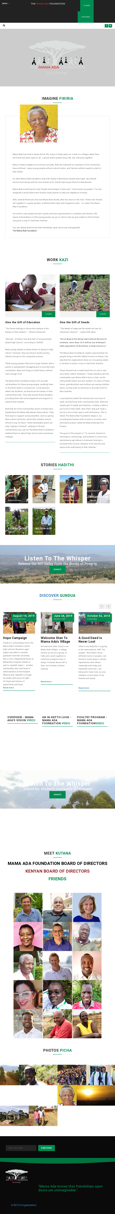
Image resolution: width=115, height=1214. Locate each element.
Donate (87, 6)
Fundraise (85, 17)
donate (57, 569)
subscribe (46, 1148)
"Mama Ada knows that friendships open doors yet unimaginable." (70, 1188)
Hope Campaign (15, 638)
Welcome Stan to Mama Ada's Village (55, 640)
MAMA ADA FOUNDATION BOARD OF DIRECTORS (57, 863)
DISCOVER (49, 595)
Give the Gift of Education (22, 322)
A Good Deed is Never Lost (90, 640)
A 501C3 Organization (23, 1205)
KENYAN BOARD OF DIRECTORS (57, 871)
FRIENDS (57, 879)
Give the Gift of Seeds (74, 322)
